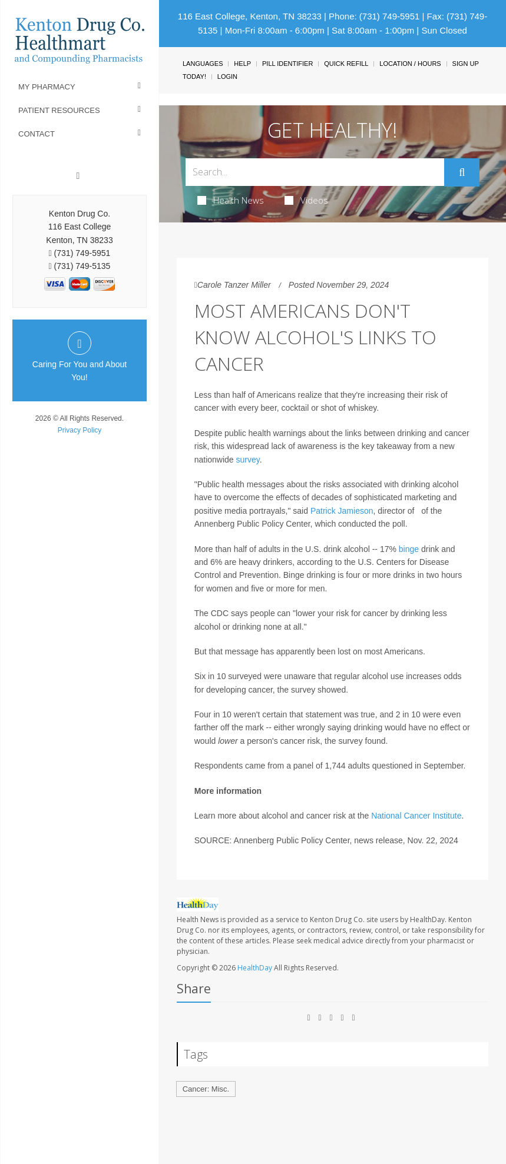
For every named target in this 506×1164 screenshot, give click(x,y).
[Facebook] (78, 176)
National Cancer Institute (416, 815)
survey (248, 459)
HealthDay (254, 968)
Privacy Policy (80, 430)
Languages (203, 63)
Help (242, 63)
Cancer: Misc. (206, 1089)
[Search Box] (315, 172)
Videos (306, 200)
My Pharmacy (46, 86)
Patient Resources (59, 110)
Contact (36, 133)
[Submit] (461, 172)
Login (227, 76)
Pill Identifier (287, 63)
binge (409, 549)
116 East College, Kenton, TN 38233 (250, 16)
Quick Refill (346, 63)
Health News (230, 200)
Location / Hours (410, 63)
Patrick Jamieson (341, 511)
